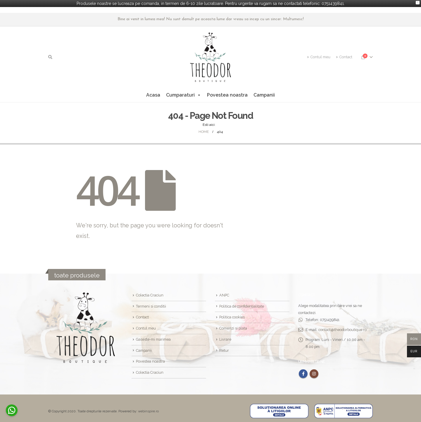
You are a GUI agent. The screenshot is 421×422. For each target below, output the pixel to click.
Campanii (264, 94)
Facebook (303, 372)
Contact (344, 56)
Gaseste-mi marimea (153, 338)
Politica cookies (232, 316)
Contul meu (318, 56)
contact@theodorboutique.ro (342, 329)
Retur (224, 349)
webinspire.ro (148, 410)
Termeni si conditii (151, 305)
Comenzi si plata (233, 327)
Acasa (153, 94)
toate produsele (77, 274)
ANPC (224, 294)
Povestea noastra (227, 94)
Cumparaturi (183, 94)
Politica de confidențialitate (241, 305)
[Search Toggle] (50, 56)
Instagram (314, 372)
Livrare (225, 338)
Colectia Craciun (149, 294)
